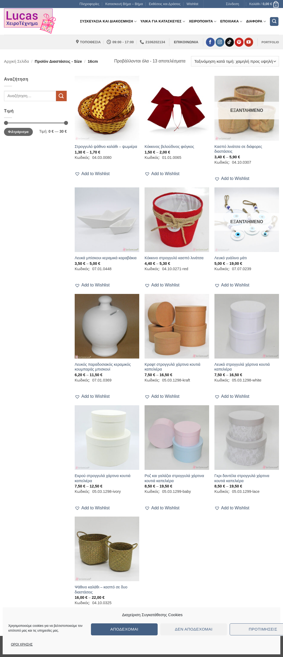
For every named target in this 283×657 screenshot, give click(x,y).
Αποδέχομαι (124, 629)
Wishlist (192, 4)
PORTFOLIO (270, 42)
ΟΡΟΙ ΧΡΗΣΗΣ (22, 644)
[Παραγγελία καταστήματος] (235, 61)
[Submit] (61, 96)
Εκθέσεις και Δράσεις (165, 4)
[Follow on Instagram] (220, 42)
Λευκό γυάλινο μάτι (230, 258)
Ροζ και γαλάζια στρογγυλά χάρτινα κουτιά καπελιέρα (174, 478)
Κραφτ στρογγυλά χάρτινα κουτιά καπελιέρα (172, 367)
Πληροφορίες (89, 4)
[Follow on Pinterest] (239, 42)
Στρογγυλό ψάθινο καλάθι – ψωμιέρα (106, 146)
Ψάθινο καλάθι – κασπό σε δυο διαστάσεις (101, 589)
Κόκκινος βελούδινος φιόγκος (169, 146)
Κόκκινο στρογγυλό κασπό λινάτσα (174, 258)
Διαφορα (256, 21)
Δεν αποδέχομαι (193, 629)
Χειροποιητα (203, 21)
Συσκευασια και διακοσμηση (108, 21)
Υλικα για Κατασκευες (162, 21)
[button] (232, 4)
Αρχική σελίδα (16, 61)
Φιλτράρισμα (18, 132)
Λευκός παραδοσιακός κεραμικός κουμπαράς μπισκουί (103, 367)
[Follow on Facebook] (210, 42)
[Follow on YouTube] (248, 42)
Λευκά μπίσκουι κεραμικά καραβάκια (106, 258)
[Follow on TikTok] (229, 42)
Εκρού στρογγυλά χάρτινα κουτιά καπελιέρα (102, 478)
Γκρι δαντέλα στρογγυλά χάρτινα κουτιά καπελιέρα (241, 478)
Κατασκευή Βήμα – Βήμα (124, 4)
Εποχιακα (231, 21)
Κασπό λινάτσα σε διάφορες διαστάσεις (238, 149)
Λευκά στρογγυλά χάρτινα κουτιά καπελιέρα (242, 367)
